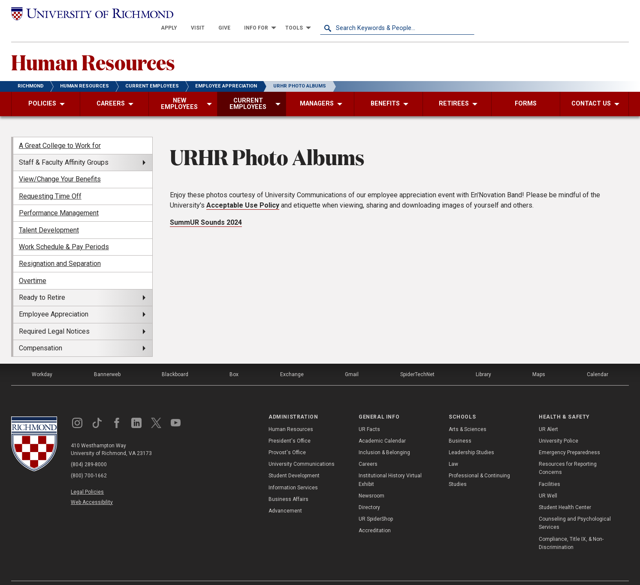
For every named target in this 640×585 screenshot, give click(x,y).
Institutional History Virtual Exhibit (390, 465)
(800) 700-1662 (89, 461)
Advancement (285, 497)
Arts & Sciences (467, 415)
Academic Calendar (382, 427)
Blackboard (175, 360)
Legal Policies (87, 478)
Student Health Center (565, 493)
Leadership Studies (471, 438)
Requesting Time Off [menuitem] (50, 182)
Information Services (293, 473)
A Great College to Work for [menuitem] (60, 131)
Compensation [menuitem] (40, 334)
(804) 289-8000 (89, 450)
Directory (369, 493)
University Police (558, 427)
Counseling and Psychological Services (575, 509)
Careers (368, 450)
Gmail (352, 360)
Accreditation (375, 516)
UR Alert (548, 415)
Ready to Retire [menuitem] (42, 283)
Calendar (597, 360)
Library (483, 360)
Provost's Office (287, 438)
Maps (538, 360)
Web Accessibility (92, 488)
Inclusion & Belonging (384, 438)
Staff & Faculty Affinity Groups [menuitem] (64, 148)
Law (453, 450)
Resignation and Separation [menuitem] (60, 249)
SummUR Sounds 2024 (206, 208)
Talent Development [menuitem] (49, 215)
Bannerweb (107, 360)
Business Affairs (288, 485)
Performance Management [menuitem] (59, 199)
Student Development (294, 461)
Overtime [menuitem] (32, 266)
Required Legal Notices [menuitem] (54, 317)
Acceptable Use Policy (242, 191)
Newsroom (371, 482)
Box (233, 360)
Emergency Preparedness (569, 438)
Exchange (292, 360)
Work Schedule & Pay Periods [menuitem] (64, 233)
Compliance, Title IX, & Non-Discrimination (571, 529)
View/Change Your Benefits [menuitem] (60, 165)
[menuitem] (323, 14)
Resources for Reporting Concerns (568, 454)
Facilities (549, 470)
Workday (42, 360)
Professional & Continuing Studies (479, 465)
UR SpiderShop (376, 505)
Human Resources (93, 47)
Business (460, 427)
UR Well (548, 482)
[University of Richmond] (88, 14)
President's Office (290, 427)
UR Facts (369, 415)
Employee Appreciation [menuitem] (53, 300)
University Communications (302, 450)
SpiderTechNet (417, 360)
